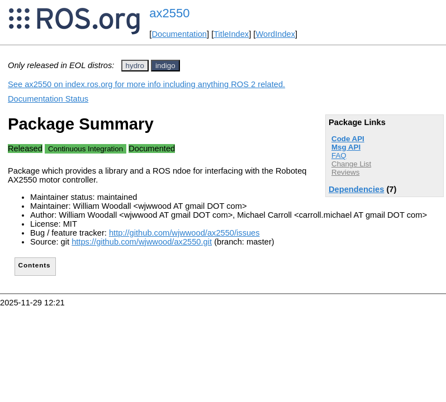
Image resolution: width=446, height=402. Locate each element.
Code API (347, 139)
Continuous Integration (85, 149)
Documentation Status (48, 98)
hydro (135, 65)
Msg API (345, 147)
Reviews (345, 172)
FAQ (339, 155)
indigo (165, 65)
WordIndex (275, 34)
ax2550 (169, 13)
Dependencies (356, 189)
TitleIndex (231, 34)
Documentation (179, 34)
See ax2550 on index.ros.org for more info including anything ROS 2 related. (146, 84)
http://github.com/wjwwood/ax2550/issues (184, 232)
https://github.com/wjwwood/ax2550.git (142, 241)
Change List (351, 164)
